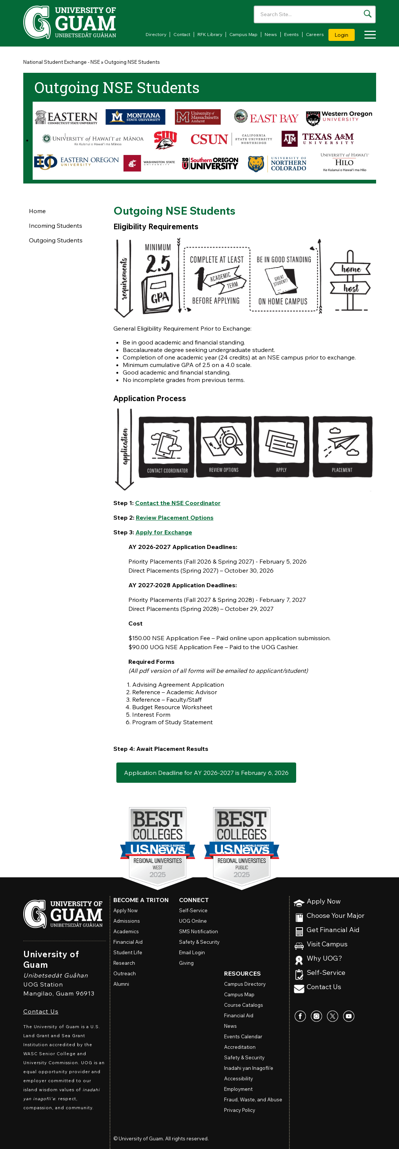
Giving (186, 963)
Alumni (121, 984)
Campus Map (243, 34)
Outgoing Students (56, 240)
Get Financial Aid (333, 930)
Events (291, 34)
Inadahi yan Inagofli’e (248, 1068)
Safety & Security (199, 942)
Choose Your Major (335, 916)
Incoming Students (55, 225)
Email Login (192, 952)
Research (124, 963)
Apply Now (324, 901)
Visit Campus (327, 944)
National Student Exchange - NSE (61, 62)
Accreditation (240, 1047)
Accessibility (238, 1078)
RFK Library (209, 34)
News (271, 34)
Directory (156, 34)
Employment (238, 1089)
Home (37, 211)
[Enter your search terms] (315, 14)
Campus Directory (245, 984)
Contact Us (41, 1011)
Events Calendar (243, 1036)
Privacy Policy (239, 1110)
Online (193, 921)
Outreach (124, 973)
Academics (126, 931)
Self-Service (326, 973)
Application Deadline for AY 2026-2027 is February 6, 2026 (206, 772)
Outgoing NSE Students (132, 62)
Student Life (127, 952)
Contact (181, 34)
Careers (315, 34)
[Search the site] (368, 14)
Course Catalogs (243, 1005)
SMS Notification (198, 931)
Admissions (126, 921)
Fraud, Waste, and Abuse (253, 1099)
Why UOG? (324, 959)
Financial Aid (128, 942)
